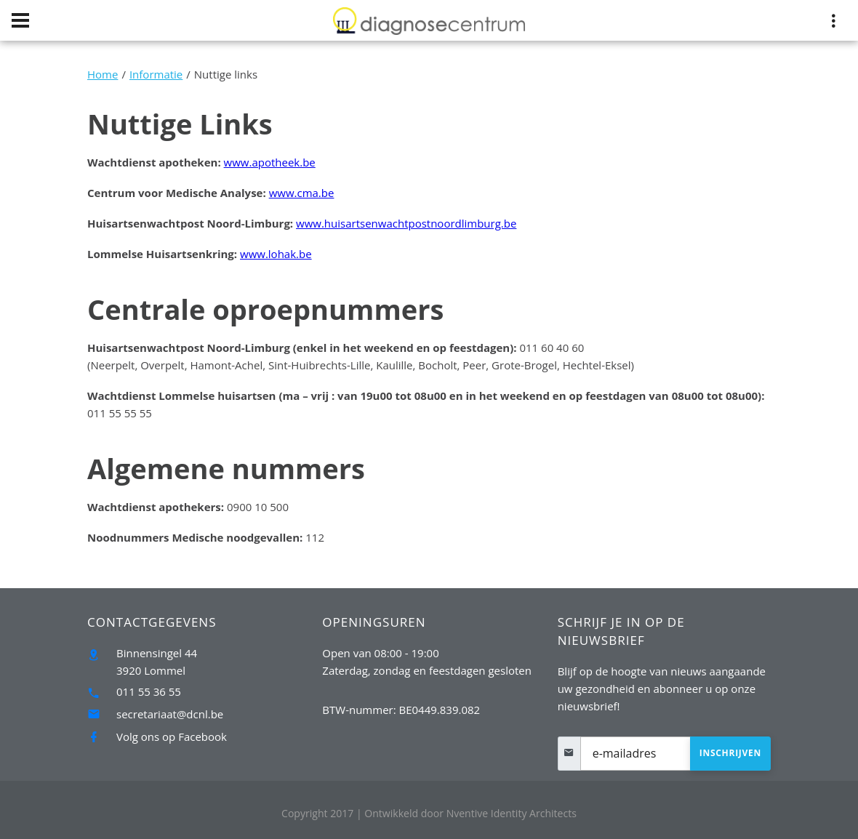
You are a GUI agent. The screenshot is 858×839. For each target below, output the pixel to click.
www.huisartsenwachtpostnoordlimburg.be (406, 223)
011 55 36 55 (148, 691)
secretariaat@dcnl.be (169, 714)
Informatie (156, 74)
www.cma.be (301, 192)
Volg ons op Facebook (171, 736)
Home (102, 74)
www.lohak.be (276, 253)
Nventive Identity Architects (470, 813)
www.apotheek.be (270, 162)
